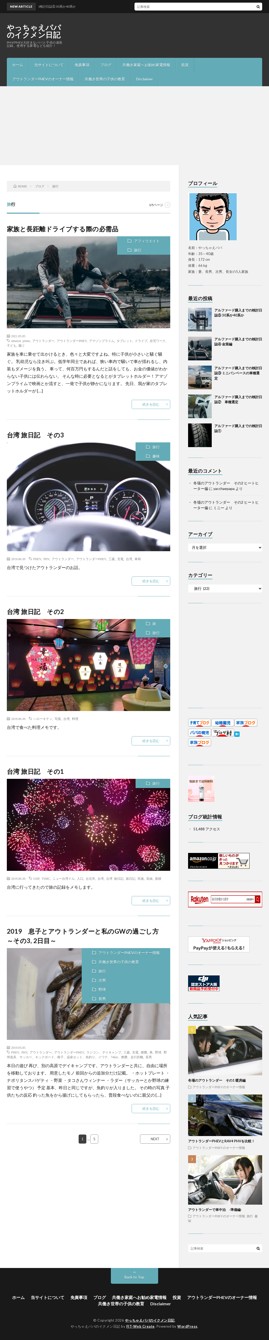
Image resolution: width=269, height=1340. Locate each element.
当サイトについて (49, 65)
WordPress (187, 1326)
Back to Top (134, 1277)
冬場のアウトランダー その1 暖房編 (217, 1080)
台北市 (90, 878)
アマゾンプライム (101, 340)
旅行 (137, 250)
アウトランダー (43, 340)
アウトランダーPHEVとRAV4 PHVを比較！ (221, 1141)
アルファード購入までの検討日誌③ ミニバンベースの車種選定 (238, 373)
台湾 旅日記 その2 (35, 611)
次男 (102, 980)
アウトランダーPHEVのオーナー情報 (43, 79)
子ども (11, 345)
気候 (149, 878)
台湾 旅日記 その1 (35, 771)
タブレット (124, 340)
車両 (137, 558)
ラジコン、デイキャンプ (103, 1052)
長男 (102, 998)
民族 (141, 878)
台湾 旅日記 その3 (35, 435)
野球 (102, 989)
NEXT (155, 1139)
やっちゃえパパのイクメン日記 (34, 31)
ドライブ (141, 340)
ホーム (17, 65)
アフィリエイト (147, 241)
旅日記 (130, 878)
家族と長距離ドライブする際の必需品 (62, 229)
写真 (58, 718)
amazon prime (20, 340)
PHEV (37, 558)
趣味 (156, 456)
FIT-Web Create (140, 1326)
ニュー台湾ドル (64, 878)
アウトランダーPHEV (72, 340)
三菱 (111, 558)
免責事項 (82, 65)
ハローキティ (42, 718)
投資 (185, 65)
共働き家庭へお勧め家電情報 (146, 65)
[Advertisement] (134, 125)
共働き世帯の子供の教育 (105, 79)
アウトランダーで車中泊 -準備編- (215, 1210)
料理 (75, 718)
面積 (158, 878)
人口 (80, 878)
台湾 (129, 558)
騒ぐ (22, 345)
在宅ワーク (157, 340)
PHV (46, 558)
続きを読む (150, 404)
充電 (120, 558)
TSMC (46, 878)
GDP (36, 878)
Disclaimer (144, 79)
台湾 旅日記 (114, 878)
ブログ (105, 65)
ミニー (218, 507)
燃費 (144, 1052)
